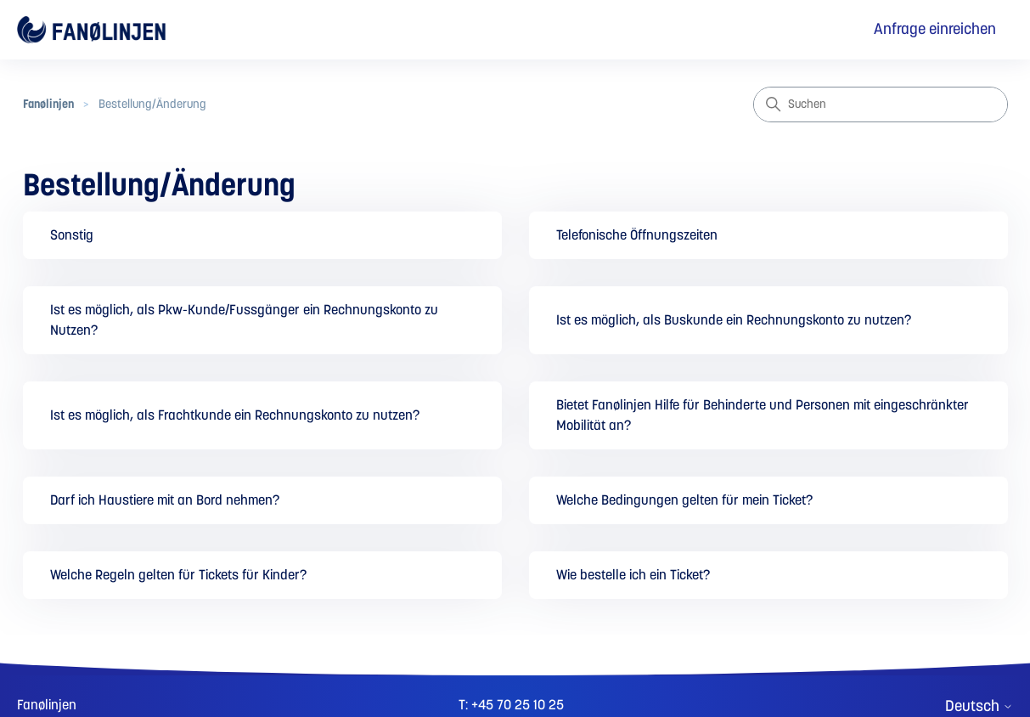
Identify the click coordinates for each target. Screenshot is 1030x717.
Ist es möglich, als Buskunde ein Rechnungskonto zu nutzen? (733, 320)
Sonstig (71, 235)
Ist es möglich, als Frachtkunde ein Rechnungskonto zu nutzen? (234, 415)
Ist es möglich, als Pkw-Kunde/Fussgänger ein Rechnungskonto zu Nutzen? (244, 320)
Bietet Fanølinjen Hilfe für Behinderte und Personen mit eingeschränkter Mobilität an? (762, 415)
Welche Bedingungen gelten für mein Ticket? (684, 500)
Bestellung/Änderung (152, 104)
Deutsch (979, 706)
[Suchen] (880, 104)
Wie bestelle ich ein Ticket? (633, 575)
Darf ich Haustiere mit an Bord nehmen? (164, 500)
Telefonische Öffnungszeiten (637, 235)
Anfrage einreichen (935, 29)
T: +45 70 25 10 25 (511, 705)
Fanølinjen (48, 104)
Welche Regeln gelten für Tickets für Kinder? (178, 575)
